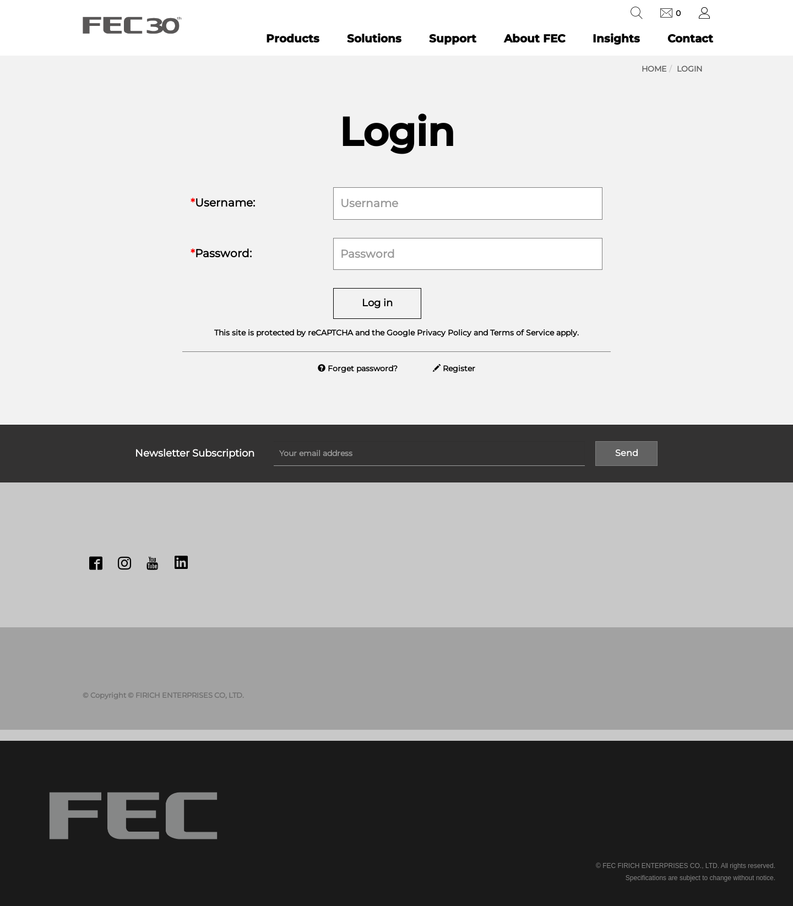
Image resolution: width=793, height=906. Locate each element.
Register (454, 368)
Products (292, 38)
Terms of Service (522, 333)
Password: (221, 253)
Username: (223, 202)
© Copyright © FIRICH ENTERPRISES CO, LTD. (163, 695)
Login (689, 69)
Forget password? (358, 368)
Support (452, 38)
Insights (616, 38)
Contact (690, 38)
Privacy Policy (444, 333)
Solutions (374, 38)
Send (626, 453)
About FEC (534, 38)
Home (654, 69)
